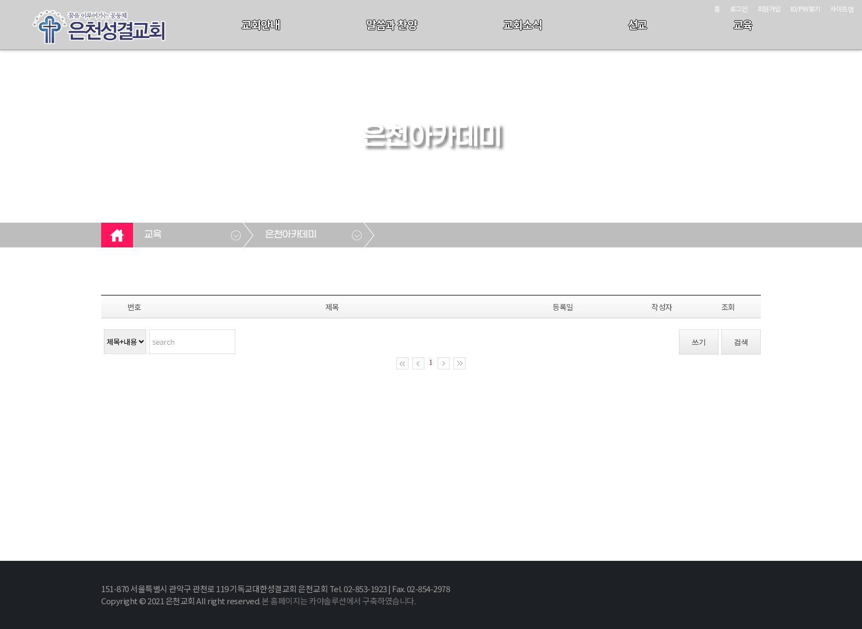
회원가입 (769, 8)
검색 (741, 342)
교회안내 (260, 24)
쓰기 (699, 342)
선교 (637, 24)
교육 (743, 24)
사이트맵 (842, 8)
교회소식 (522, 24)
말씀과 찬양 (391, 24)
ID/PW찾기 (805, 8)
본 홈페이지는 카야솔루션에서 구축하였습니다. (339, 600)
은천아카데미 (290, 234)
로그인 (739, 8)
